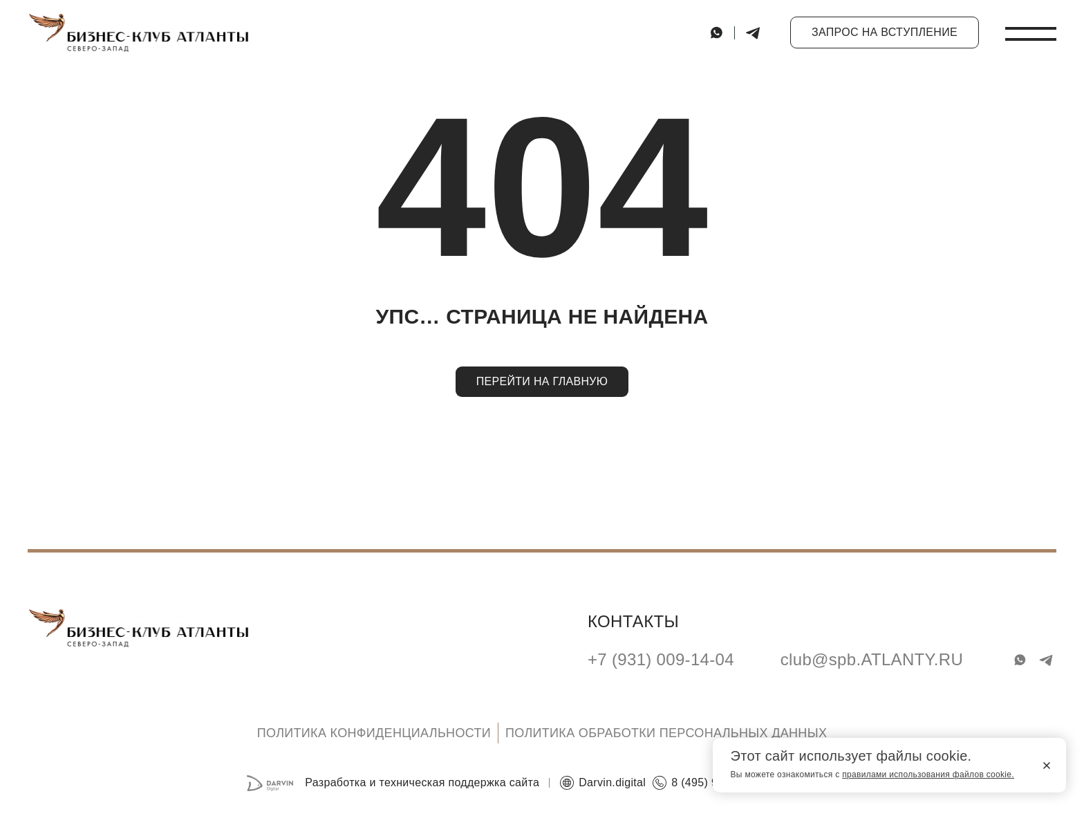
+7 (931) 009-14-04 (661, 660)
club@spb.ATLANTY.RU (872, 660)
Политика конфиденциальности (374, 733)
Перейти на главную (542, 381)
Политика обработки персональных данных (666, 733)
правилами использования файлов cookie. (928, 774)
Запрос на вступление (884, 32)
